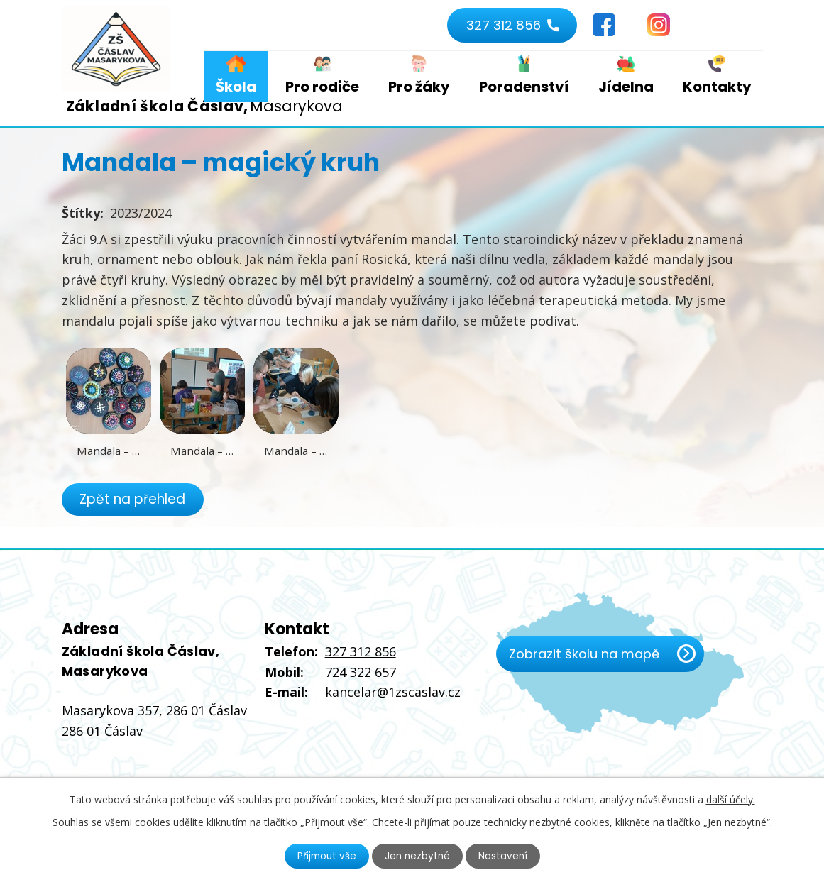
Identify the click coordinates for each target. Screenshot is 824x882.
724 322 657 (360, 671)
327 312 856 (501, 25)
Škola (236, 87)
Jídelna (626, 87)
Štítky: (83, 212)
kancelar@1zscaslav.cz (393, 692)
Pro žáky (419, 87)
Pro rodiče (322, 87)
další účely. (730, 798)
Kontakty (717, 87)
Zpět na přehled (134, 499)
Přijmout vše (325, 856)
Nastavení (504, 856)
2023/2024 (141, 212)
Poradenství (524, 87)
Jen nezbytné (417, 856)
